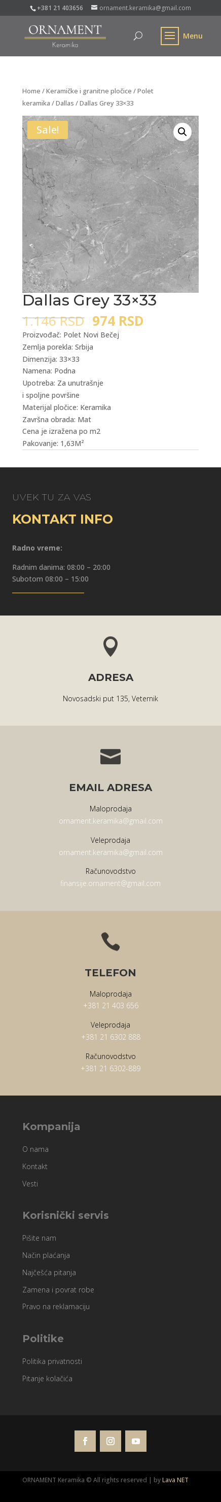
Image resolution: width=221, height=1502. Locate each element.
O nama (35, 1149)
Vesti (30, 1183)
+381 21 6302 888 (110, 1037)
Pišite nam (39, 1238)
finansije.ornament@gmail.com (110, 883)
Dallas (65, 103)
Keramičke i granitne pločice (89, 90)
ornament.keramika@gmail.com (111, 821)
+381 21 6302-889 (110, 1068)
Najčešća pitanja (49, 1272)
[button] (182, 132)
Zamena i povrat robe (58, 1289)
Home (31, 90)
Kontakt (35, 1166)
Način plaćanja (46, 1255)
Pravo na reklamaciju (56, 1306)
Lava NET (175, 1480)
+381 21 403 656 (110, 1005)
